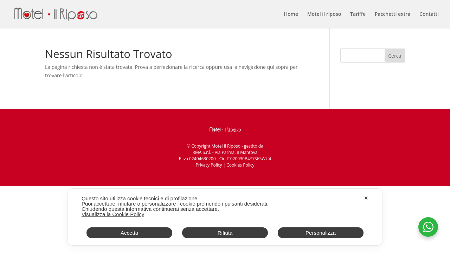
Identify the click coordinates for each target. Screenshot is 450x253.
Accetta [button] (129, 233)
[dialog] (225, 217)
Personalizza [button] (321, 233)
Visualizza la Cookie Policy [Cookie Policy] (113, 214)
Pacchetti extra (393, 14)
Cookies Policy (240, 165)
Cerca (394, 55)
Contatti (429, 14)
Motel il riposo (324, 14)
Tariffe (358, 14)
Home (291, 14)
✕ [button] (366, 198)
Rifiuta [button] (225, 233)
